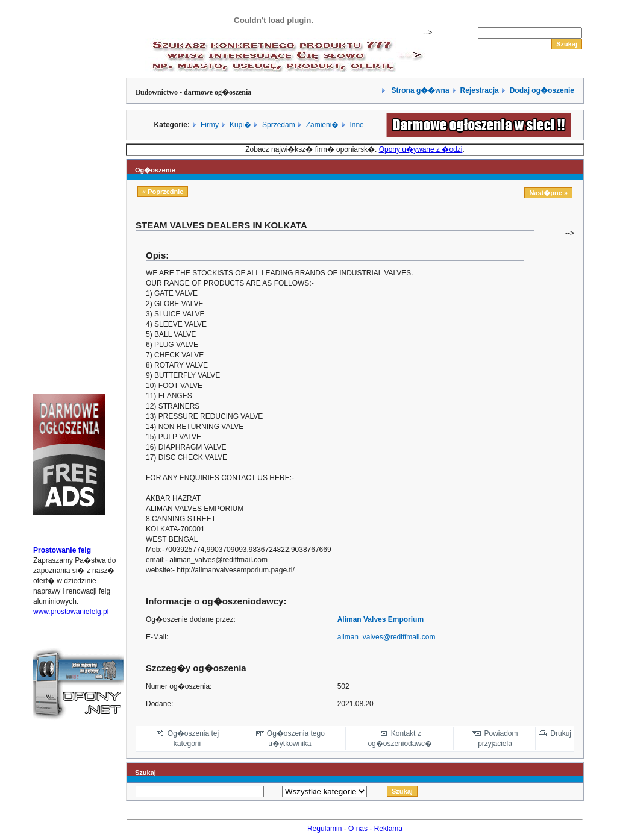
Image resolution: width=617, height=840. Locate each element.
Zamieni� (322, 125)
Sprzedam (278, 125)
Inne (356, 125)
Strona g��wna (419, 90)
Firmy (210, 125)
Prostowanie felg (62, 550)
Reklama (388, 828)
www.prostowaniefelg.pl (70, 611)
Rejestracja (479, 90)
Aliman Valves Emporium (380, 619)
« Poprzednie (162, 191)
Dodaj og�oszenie (542, 90)
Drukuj (560, 733)
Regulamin (324, 828)
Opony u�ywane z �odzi (421, 149)
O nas (358, 828)
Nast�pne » (548, 192)
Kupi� (240, 125)
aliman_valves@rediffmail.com (386, 637)
